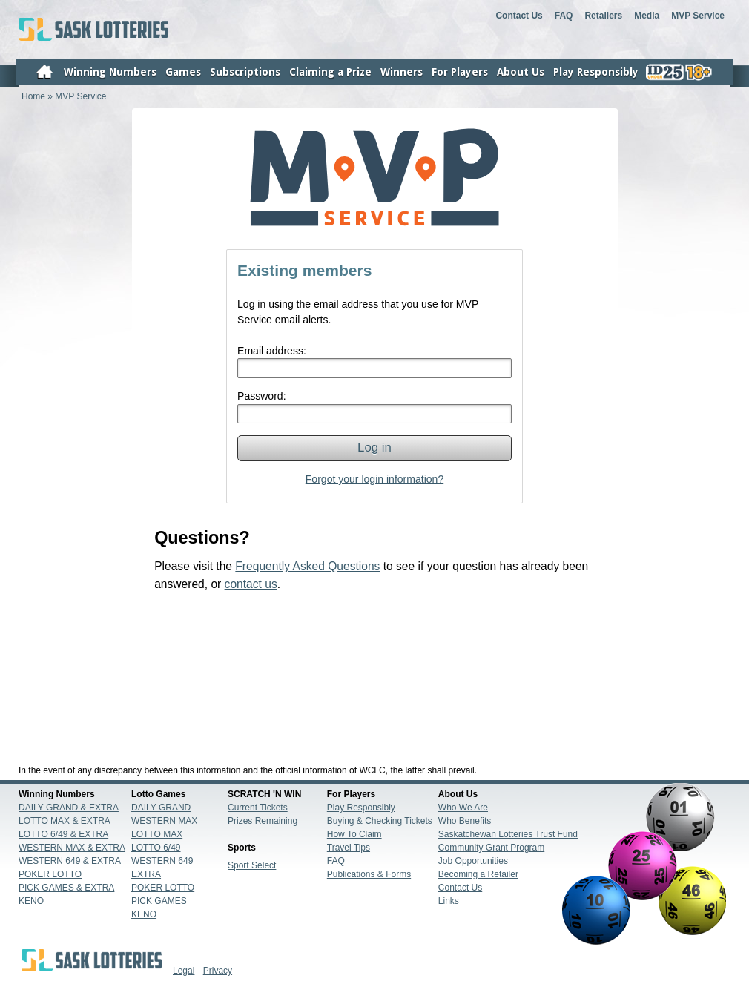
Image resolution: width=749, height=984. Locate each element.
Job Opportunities (473, 861)
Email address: (271, 351)
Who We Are (463, 807)
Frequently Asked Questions (307, 566)
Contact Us (518, 15)
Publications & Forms (369, 874)
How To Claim (354, 834)
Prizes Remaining (262, 821)
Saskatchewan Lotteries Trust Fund (508, 834)
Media (646, 15)
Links (448, 901)
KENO (31, 901)
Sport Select (252, 865)
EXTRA (146, 874)
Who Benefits (464, 821)
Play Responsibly (361, 807)
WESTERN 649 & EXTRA (70, 861)
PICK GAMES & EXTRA (66, 887)
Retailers (603, 15)
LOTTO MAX (156, 834)
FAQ (564, 15)
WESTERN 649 (162, 861)
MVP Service (698, 15)
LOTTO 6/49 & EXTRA (63, 834)
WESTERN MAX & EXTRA (72, 847)
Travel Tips (348, 847)
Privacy (217, 970)
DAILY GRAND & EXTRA (69, 807)
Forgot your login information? (374, 479)
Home (33, 96)
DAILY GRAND (161, 807)
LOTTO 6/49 (155, 847)
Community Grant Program (491, 847)
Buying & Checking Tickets (379, 821)
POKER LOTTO (50, 874)
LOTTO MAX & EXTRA (64, 821)
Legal (183, 970)
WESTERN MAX (164, 821)
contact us (251, 584)
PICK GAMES (159, 901)
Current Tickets (258, 807)
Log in (374, 447)
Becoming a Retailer (478, 874)
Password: (261, 396)
